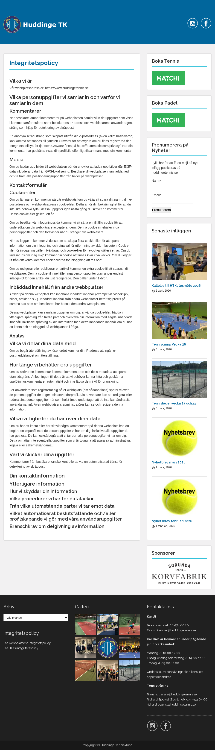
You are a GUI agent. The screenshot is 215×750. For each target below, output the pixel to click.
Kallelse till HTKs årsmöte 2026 (176, 285)
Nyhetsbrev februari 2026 (172, 521)
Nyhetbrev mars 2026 (169, 462)
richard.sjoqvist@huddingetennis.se (171, 704)
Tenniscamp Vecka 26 (169, 344)
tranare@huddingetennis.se (178, 694)
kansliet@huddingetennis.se (176, 630)
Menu (8, 12)
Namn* (172, 184)
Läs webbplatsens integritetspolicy (27, 643)
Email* (172, 198)
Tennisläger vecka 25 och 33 (174, 403)
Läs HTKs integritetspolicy (20, 648)
